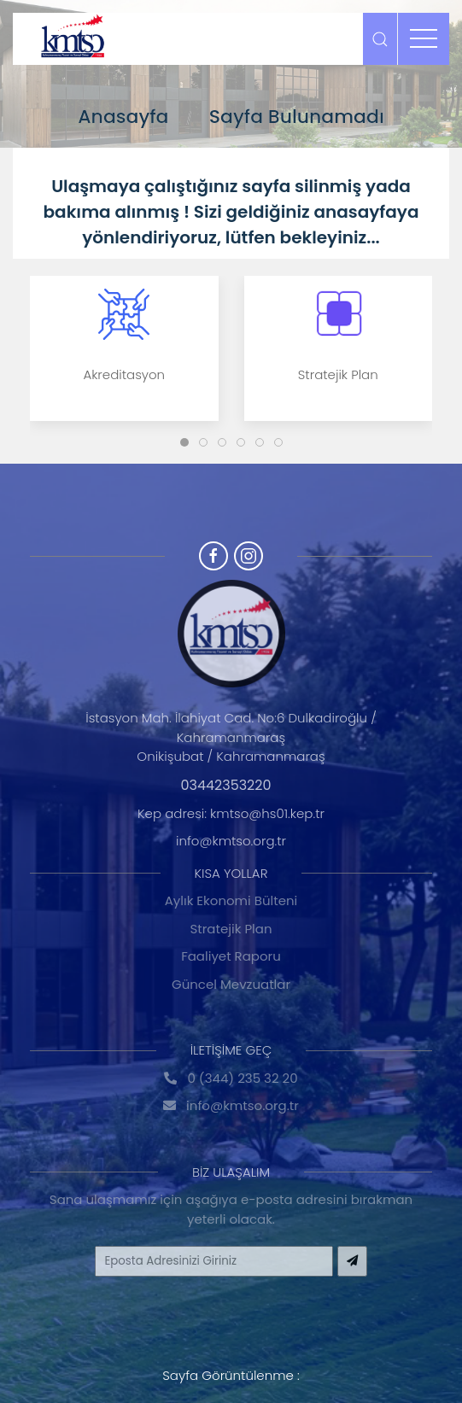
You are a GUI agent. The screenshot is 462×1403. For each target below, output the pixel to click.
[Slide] (184, 442)
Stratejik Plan (231, 929)
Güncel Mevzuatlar (231, 984)
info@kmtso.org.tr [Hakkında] (231, 1105)
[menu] (423, 39)
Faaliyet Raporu (231, 956)
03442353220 (225, 785)
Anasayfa (123, 116)
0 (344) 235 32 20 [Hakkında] (230, 1078)
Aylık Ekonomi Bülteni (231, 900)
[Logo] (72, 38)
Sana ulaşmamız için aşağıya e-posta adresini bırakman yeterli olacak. (231, 1209)
